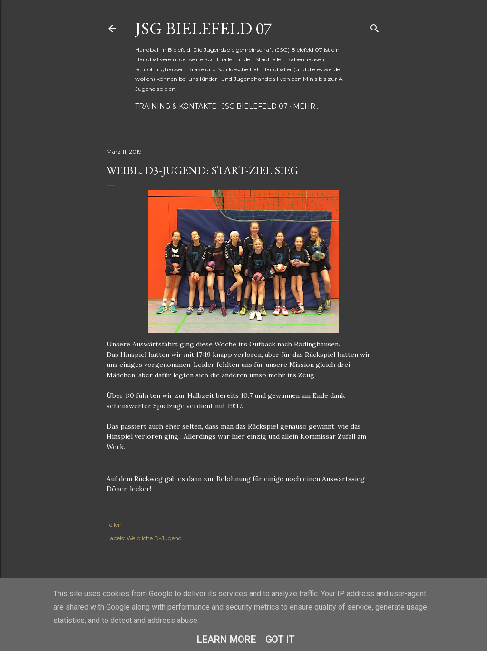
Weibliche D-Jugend (154, 538)
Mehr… (306, 106)
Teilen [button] (114, 524)
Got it (279, 639)
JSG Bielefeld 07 (203, 28)
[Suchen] (374, 26)
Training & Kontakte (175, 106)
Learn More (226, 639)
